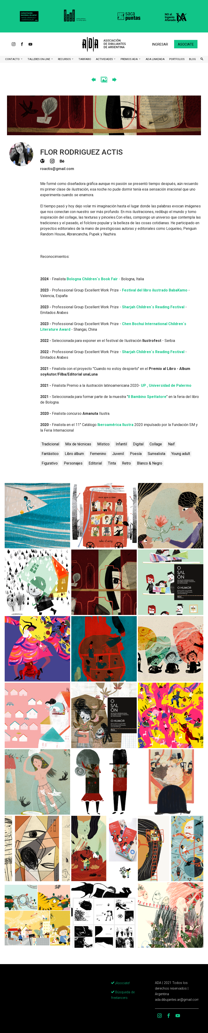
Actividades (104, 59)
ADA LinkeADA (155, 59)
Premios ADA (129, 59)
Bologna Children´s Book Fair (93, 279)
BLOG (192, 59)
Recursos (64, 59)
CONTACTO (12, 59)
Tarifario (85, 59)
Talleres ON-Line (39, 59)
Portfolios (176, 59)
